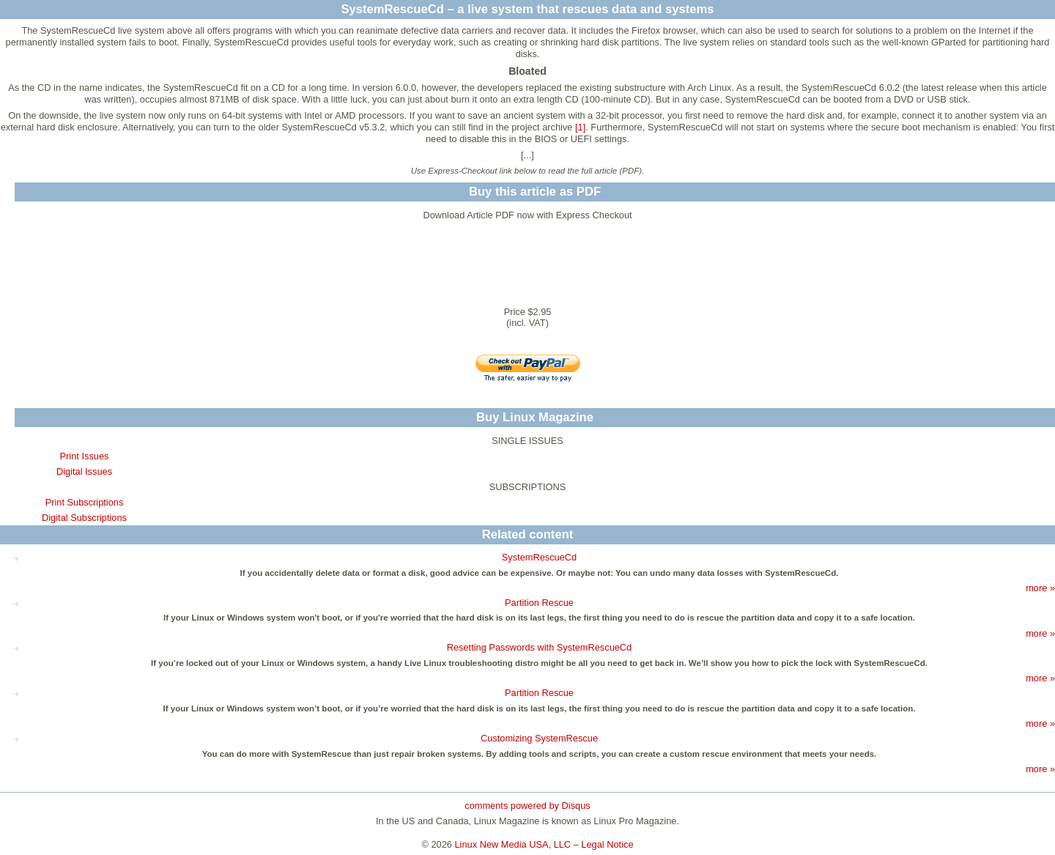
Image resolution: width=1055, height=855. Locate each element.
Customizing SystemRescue (539, 738)
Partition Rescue (539, 602)
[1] (580, 127)
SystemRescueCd (539, 557)
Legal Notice (607, 844)
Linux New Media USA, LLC (513, 844)
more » (1040, 587)
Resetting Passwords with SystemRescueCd (539, 647)
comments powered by (527, 805)
